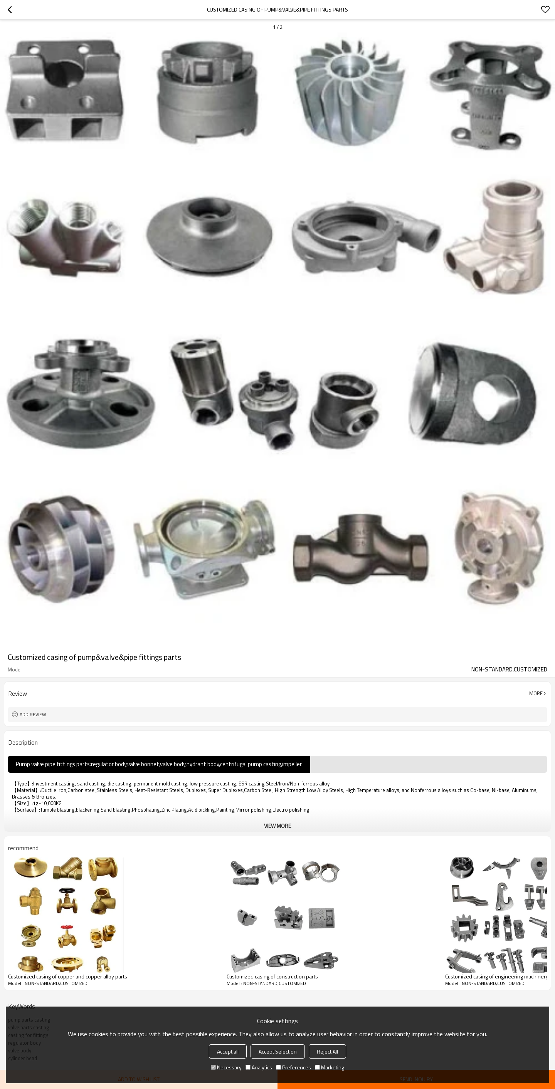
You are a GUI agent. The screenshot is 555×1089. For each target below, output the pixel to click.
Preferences (293, 1067)
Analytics (259, 1067)
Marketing (329, 1067)
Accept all (228, 1051)
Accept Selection (278, 1051)
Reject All (327, 1051)
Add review (33, 714)
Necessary (226, 1067)
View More (277, 826)
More (536, 693)
